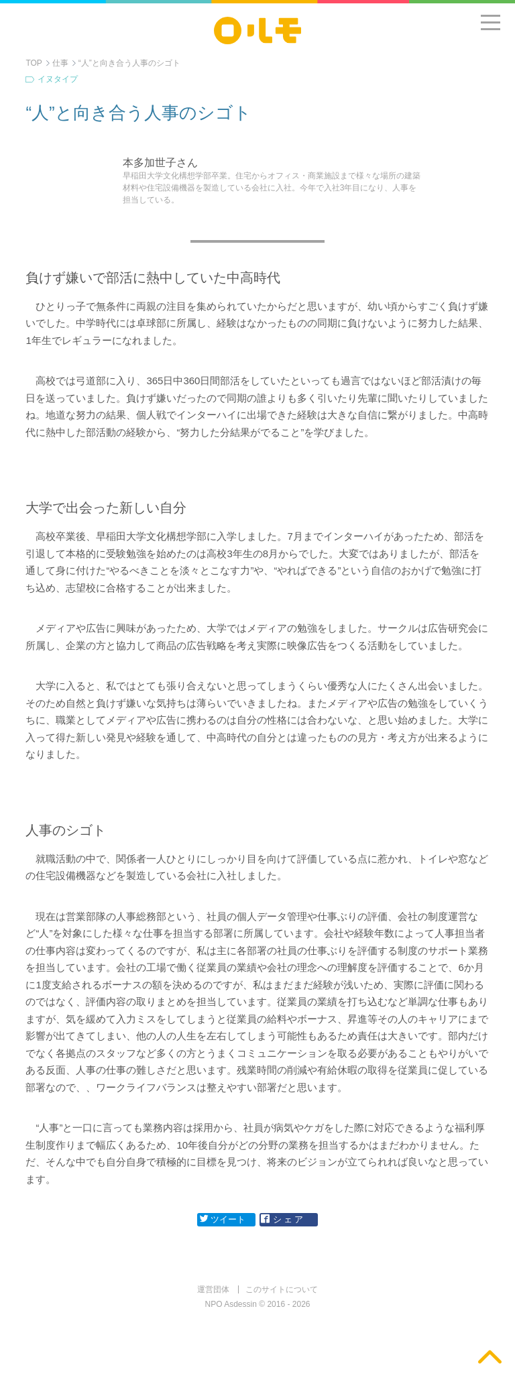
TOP (33, 63)
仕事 (60, 63)
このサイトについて (281, 1289)
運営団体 (213, 1289)
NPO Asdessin (231, 1304)
